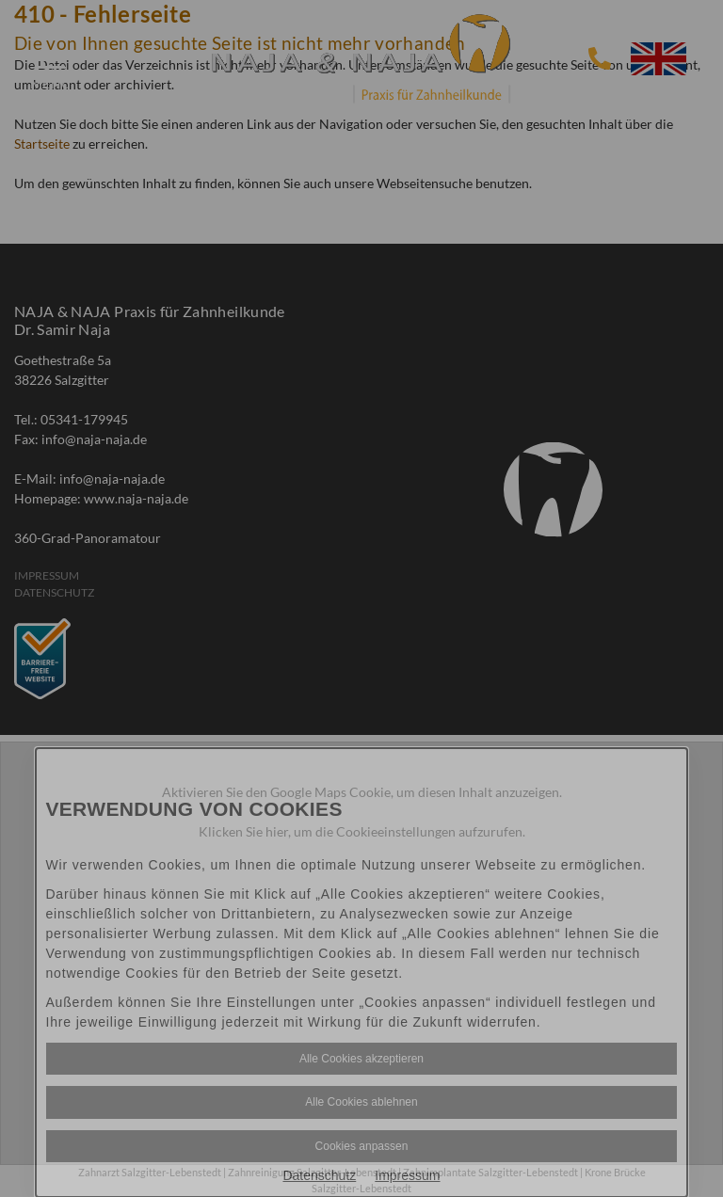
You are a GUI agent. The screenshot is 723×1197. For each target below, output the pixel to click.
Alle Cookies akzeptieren (361, 1058)
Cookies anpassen (362, 1146)
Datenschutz (319, 1175)
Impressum (407, 1175)
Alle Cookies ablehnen (361, 1102)
